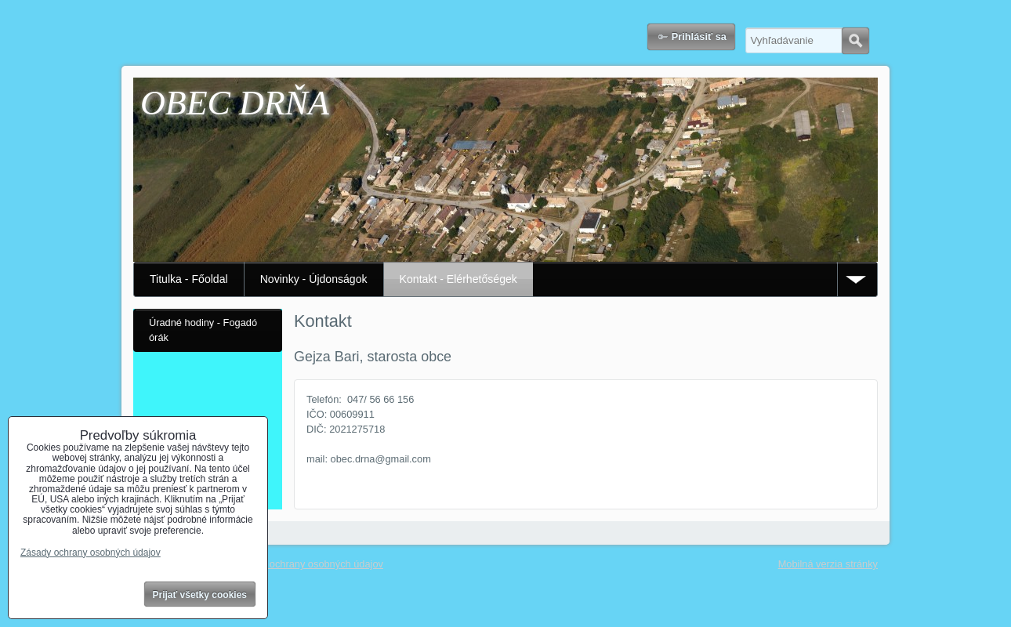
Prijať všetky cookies (200, 594)
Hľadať (855, 40)
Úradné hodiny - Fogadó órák (203, 330)
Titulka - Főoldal (189, 279)
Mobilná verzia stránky (828, 564)
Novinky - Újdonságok (314, 279)
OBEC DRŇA (234, 103)
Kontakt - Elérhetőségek (458, 279)
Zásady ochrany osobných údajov (308, 564)
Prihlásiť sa (699, 36)
